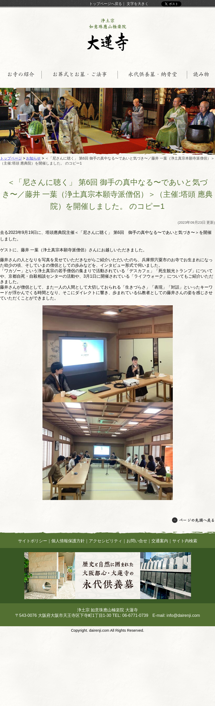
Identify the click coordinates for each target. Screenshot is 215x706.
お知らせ (33, 158)
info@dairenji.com (183, 615)
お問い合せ (136, 541)
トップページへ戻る (105, 4)
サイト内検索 (184, 541)
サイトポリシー (32, 541)
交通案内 (159, 541)
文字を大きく (138, 4)
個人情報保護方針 (68, 541)
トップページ (11, 158)
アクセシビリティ (105, 541)
